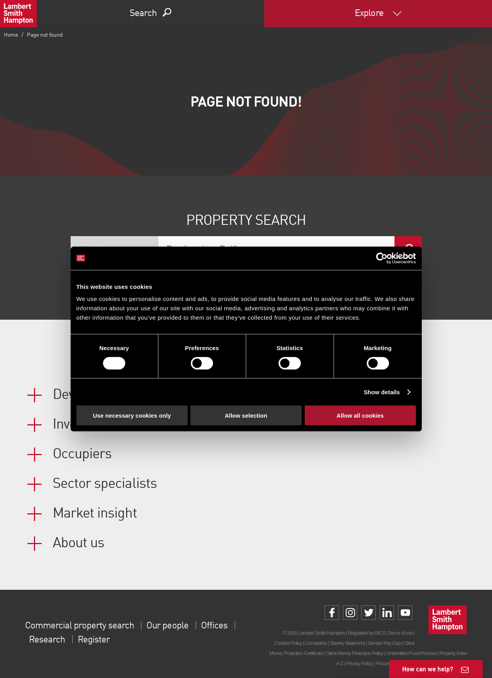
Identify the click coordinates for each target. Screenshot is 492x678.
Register (94, 640)
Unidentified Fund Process (411, 653)
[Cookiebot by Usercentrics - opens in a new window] (382, 258)
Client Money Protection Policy (354, 653)
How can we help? (427, 669)
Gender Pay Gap (384, 643)
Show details (382, 391)
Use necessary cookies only (132, 415)
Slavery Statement (347, 643)
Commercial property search (79, 626)
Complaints (316, 643)
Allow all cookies (360, 415)
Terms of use (400, 633)
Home (11, 35)
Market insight (95, 514)
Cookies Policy (288, 643)
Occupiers (82, 454)
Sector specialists (105, 484)
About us (78, 543)
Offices (214, 626)
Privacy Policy (359, 663)
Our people (167, 626)
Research (47, 640)
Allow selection (246, 415)
